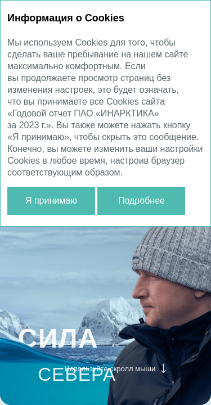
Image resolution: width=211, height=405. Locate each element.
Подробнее (141, 200)
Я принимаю (51, 200)
